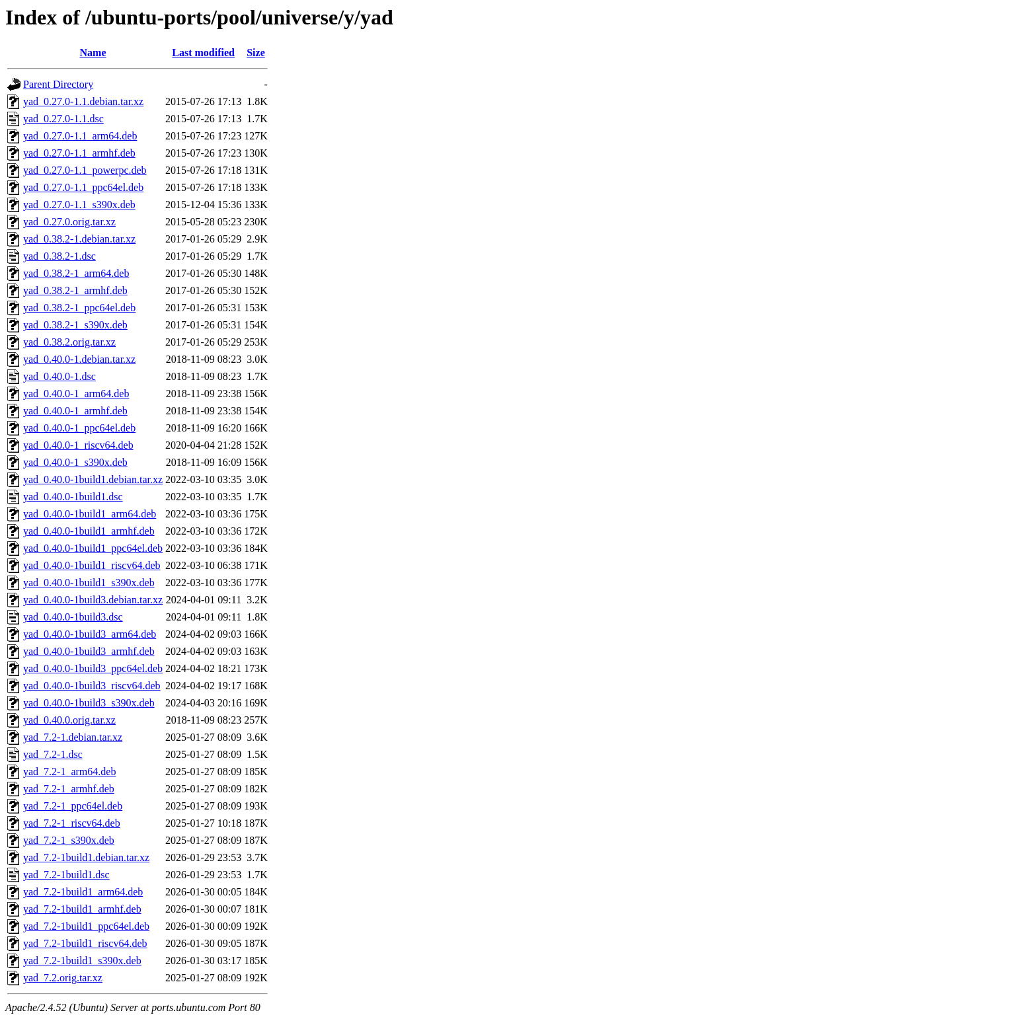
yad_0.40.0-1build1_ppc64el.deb (93, 548)
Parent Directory (58, 84)
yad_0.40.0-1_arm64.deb (76, 393)
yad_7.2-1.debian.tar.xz (72, 737)
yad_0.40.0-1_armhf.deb (75, 410)
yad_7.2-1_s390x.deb (68, 840)
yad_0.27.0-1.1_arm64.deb (80, 135)
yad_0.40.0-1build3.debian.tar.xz (93, 599)
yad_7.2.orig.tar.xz (62, 977)
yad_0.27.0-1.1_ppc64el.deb (83, 187)
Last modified (203, 52)
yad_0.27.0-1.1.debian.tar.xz (83, 101)
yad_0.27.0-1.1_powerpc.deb (85, 170)
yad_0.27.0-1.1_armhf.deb (79, 153)
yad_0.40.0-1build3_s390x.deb (89, 702)
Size (256, 52)
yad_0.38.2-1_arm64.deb (76, 273)
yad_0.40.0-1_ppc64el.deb (79, 428)
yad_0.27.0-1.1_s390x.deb (79, 204)
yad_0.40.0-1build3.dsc (73, 617)
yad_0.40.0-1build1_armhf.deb (89, 531)
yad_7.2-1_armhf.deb (68, 788)
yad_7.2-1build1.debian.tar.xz (86, 857)
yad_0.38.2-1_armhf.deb (75, 290)
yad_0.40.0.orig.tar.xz (69, 720)
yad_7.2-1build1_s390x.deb (82, 960)
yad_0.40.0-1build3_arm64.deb (89, 634)
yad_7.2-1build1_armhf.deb (82, 909)
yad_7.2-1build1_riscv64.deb (85, 943)
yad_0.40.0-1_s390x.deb (75, 462)
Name (93, 52)
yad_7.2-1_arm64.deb (69, 771)
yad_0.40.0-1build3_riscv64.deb (92, 685)
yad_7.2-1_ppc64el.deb (72, 805)
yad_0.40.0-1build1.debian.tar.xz (93, 479)
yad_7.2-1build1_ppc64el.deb (86, 926)
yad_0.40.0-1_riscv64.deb (78, 445)
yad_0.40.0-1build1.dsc (73, 496)
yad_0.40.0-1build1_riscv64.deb (92, 565)
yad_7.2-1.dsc (53, 754)
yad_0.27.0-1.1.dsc (63, 118)
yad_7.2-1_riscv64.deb (71, 823)
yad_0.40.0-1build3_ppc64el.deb (93, 668)
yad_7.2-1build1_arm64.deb (83, 891)
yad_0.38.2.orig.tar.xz (69, 342)
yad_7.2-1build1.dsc (66, 874)
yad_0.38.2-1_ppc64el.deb (79, 307)
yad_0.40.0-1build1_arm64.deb (89, 513)
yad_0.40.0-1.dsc (59, 376)
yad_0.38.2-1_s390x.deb (75, 324)
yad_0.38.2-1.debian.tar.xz (79, 239)
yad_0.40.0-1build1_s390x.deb (89, 582)
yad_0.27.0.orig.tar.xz (69, 221)
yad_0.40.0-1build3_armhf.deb (89, 651)
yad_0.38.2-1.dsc (59, 256)
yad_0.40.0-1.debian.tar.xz (79, 359)
